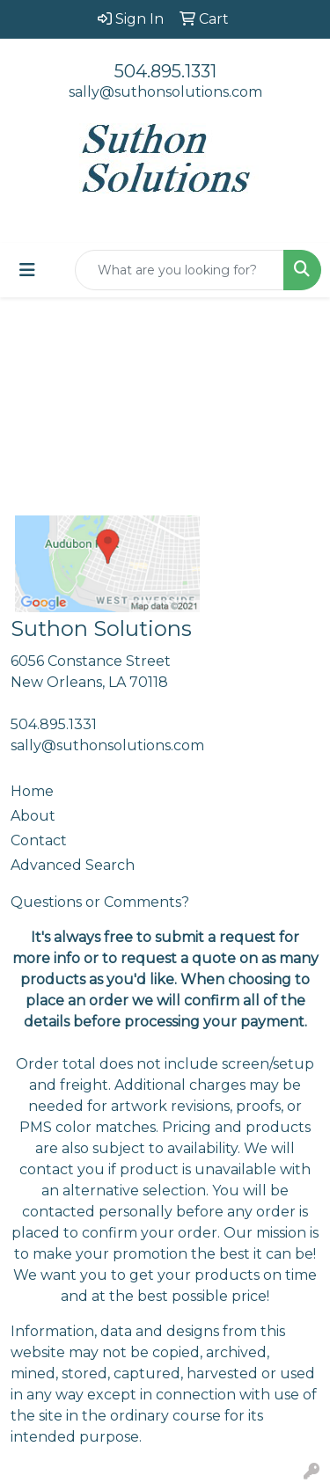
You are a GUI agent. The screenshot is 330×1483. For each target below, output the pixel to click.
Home (32, 791)
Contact (39, 840)
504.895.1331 (165, 71)
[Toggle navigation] (27, 270)
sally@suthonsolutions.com (165, 92)
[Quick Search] (179, 270)
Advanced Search (73, 865)
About (33, 815)
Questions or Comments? (100, 902)
